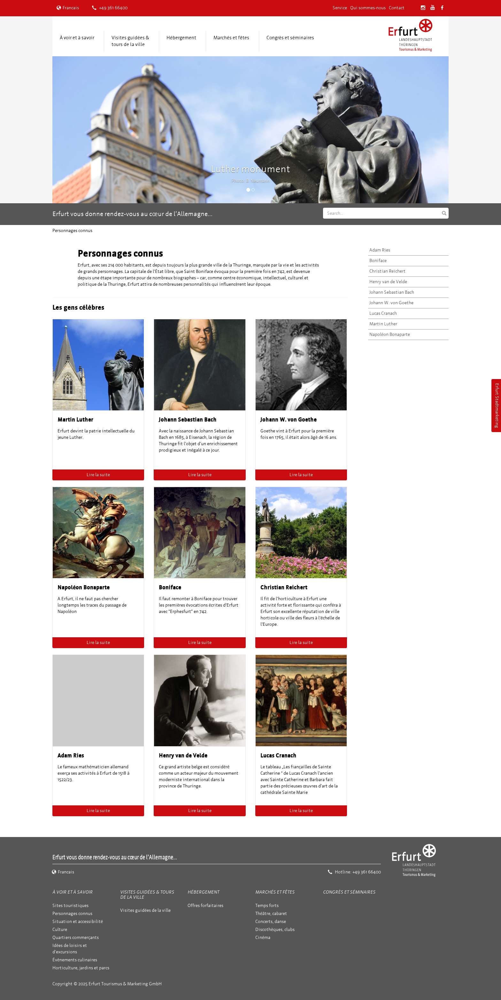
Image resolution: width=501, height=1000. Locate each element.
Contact (397, 8)
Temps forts (267, 905)
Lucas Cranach (383, 313)
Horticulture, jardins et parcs (80, 968)
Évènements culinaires (74, 960)
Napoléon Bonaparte (389, 334)
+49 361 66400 (109, 8)
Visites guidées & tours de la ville (130, 41)
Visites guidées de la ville (145, 910)
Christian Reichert (387, 271)
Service (340, 8)
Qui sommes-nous (368, 8)
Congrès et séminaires (290, 38)
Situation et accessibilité (77, 921)
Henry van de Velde (388, 281)
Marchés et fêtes (231, 38)
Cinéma (262, 937)
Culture (59, 929)
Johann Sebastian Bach (391, 292)
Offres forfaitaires (205, 905)
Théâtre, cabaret (271, 913)
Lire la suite (98, 474)
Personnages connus (72, 913)
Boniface (378, 260)
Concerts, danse (270, 921)
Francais (68, 8)
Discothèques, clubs (275, 929)
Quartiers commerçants (75, 937)
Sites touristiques (70, 905)
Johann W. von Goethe (391, 303)
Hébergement (181, 38)
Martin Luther (383, 324)
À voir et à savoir (77, 38)
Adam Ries (379, 250)
